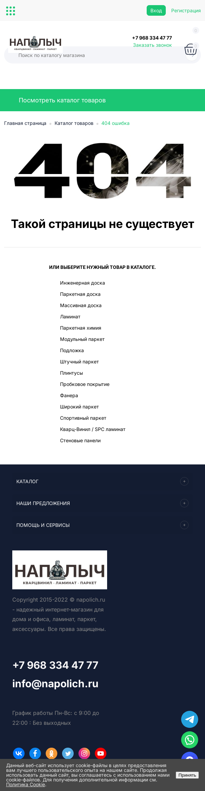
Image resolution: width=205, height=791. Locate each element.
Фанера (69, 395)
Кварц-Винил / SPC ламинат (93, 429)
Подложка (72, 350)
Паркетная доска (80, 294)
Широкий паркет (79, 406)
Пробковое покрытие (84, 384)
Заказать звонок (152, 45)
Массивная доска (81, 305)
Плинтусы (71, 373)
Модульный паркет (82, 339)
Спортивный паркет (83, 418)
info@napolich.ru (55, 683)
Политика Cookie (25, 784)
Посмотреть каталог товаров (55, 100)
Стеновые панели (80, 440)
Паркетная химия (80, 328)
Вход (156, 10)
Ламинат (70, 316)
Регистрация (186, 10)
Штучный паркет (79, 361)
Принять (187, 775)
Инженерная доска (82, 283)
